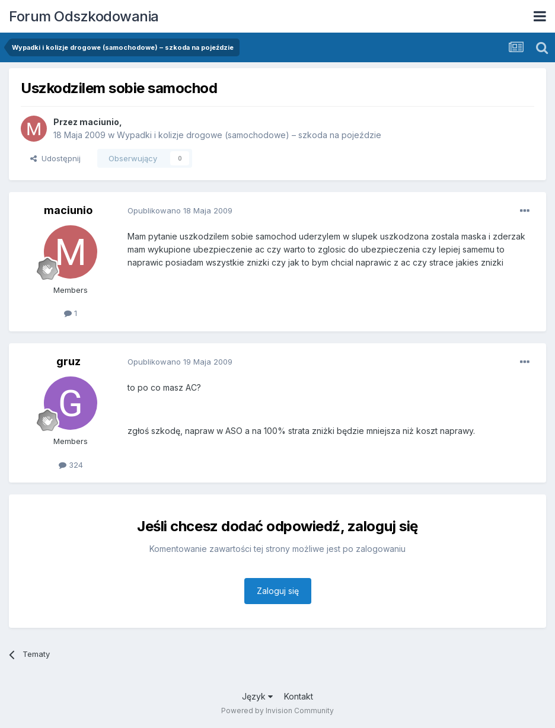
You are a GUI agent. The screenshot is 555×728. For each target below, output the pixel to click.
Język (257, 696)
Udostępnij (55, 158)
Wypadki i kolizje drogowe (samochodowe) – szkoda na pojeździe (249, 135)
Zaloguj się (278, 591)
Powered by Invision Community (277, 710)
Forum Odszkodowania (84, 16)
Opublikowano (179, 210)
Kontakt (298, 696)
